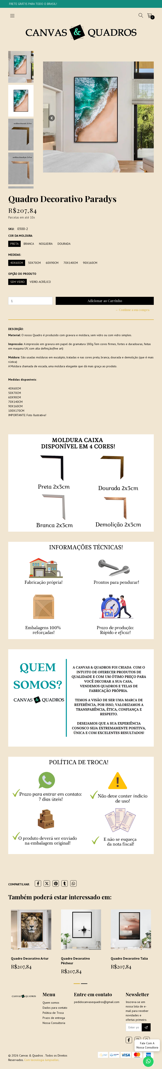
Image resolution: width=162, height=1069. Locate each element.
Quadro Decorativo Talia (129, 958)
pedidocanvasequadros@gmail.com (96, 1002)
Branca (29, 244)
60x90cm (52, 263)
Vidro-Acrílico (40, 282)
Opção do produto (22, 274)
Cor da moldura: (20, 236)
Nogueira (46, 244)
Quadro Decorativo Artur (30, 958)
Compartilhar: (19, 884)
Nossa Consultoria (54, 1023)
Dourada (64, 244)
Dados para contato (55, 1008)
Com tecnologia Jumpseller (41, 1060)
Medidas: (14, 255)
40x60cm (16, 263)
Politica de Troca (53, 1013)
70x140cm (70, 263)
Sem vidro (17, 282)
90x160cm (90, 263)
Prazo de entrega (54, 1018)
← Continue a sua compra (132, 310)
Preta (14, 244)
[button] (51, 118)
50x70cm (34, 263)
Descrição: (16, 329)
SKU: (11, 229)
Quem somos (51, 1002)
